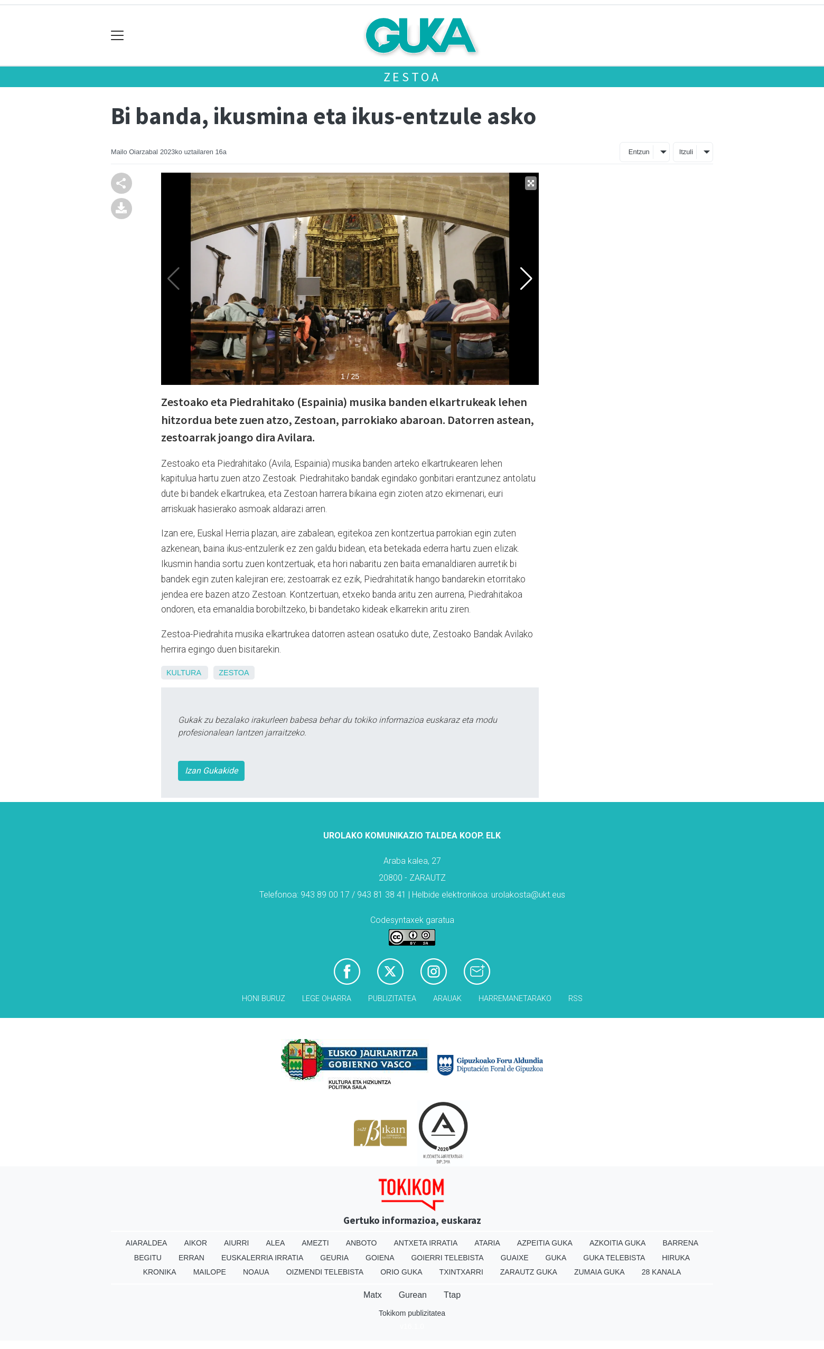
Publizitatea (392, 998)
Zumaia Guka (599, 1272)
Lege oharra (326, 998)
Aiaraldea (146, 1243)
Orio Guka (401, 1272)
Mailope (209, 1272)
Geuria (334, 1257)
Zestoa (412, 77)
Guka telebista (614, 1257)
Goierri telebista (447, 1257)
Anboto (361, 1243)
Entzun (639, 152)
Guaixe (515, 1257)
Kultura (183, 672)
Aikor (195, 1243)
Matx (372, 1294)
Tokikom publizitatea (412, 1313)
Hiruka (676, 1257)
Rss (575, 998)
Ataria (487, 1243)
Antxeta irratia (426, 1243)
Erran (191, 1257)
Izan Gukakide (211, 771)
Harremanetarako (515, 998)
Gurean (413, 1294)
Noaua (256, 1272)
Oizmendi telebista (325, 1272)
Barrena (680, 1243)
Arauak (447, 998)
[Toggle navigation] (117, 35)
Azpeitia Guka (545, 1243)
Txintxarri (461, 1272)
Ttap (452, 1294)
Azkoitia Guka (617, 1243)
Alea (275, 1243)
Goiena (380, 1257)
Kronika (159, 1272)
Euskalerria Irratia (262, 1257)
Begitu (148, 1257)
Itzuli (686, 152)
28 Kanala (661, 1272)
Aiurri (236, 1243)
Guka (556, 1257)
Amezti (315, 1243)
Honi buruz (263, 998)
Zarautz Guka (528, 1272)
